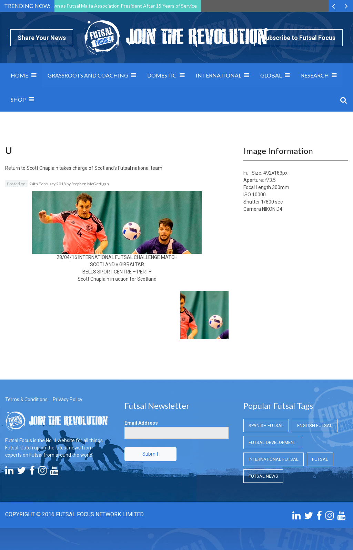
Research (315, 75)
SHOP (18, 99)
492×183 (272, 173)
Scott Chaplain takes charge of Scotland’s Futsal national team (94, 168)
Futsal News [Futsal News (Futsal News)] (263, 476)
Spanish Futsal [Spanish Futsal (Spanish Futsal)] (266, 425)
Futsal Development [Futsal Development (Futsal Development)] (272, 442)
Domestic (161, 75)
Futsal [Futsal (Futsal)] (320, 459)
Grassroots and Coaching (88, 75)
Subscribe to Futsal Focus (298, 37)
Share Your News (42, 37)
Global (271, 75)
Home (19, 75)
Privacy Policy (67, 399)
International (218, 75)
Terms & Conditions (26, 399)
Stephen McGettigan (90, 183)
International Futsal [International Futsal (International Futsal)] (274, 459)
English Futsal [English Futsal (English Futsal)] (314, 425)
